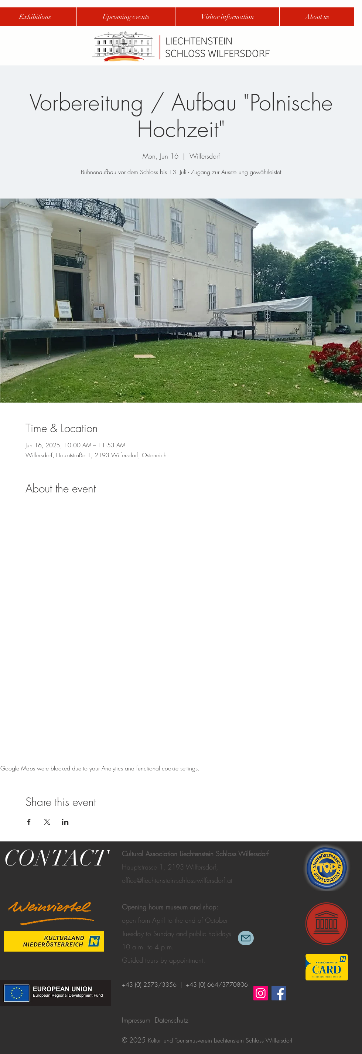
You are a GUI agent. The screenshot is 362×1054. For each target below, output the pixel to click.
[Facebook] (279, 993)
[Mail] (246, 938)
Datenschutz (171, 1020)
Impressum (136, 1020)
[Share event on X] (47, 822)
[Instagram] (260, 993)
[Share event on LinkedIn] (65, 822)
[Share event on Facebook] (29, 822)
